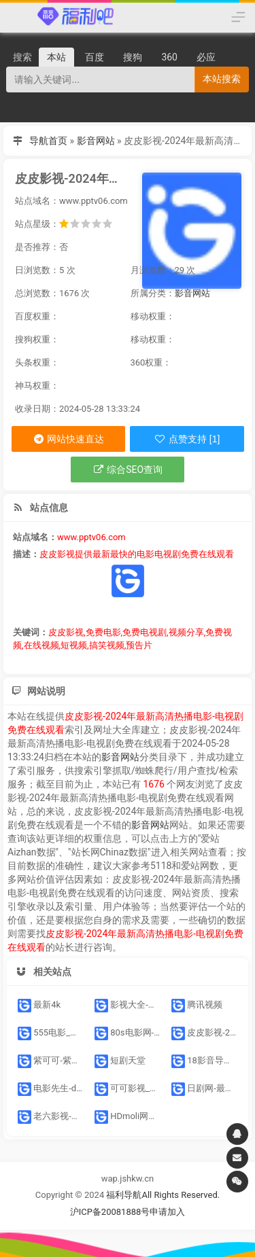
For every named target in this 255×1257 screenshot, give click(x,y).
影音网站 (96, 140)
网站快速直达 (68, 438)
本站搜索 (222, 78)
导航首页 (48, 140)
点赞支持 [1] (187, 438)
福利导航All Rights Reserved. (163, 1195)
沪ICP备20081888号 (110, 1212)
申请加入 (167, 1212)
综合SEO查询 (127, 469)
